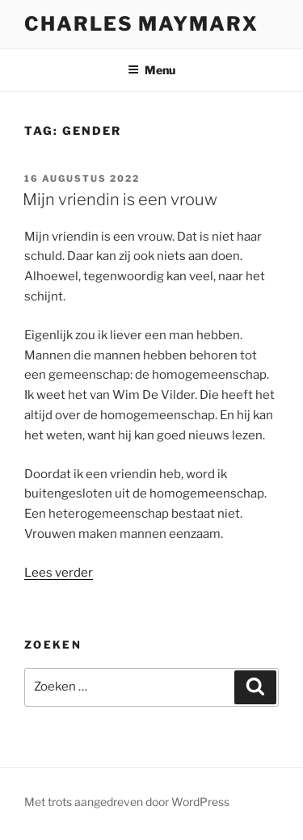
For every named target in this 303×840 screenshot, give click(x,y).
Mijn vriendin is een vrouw (120, 199)
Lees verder (58, 572)
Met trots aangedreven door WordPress (126, 801)
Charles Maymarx (141, 24)
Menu (151, 70)
